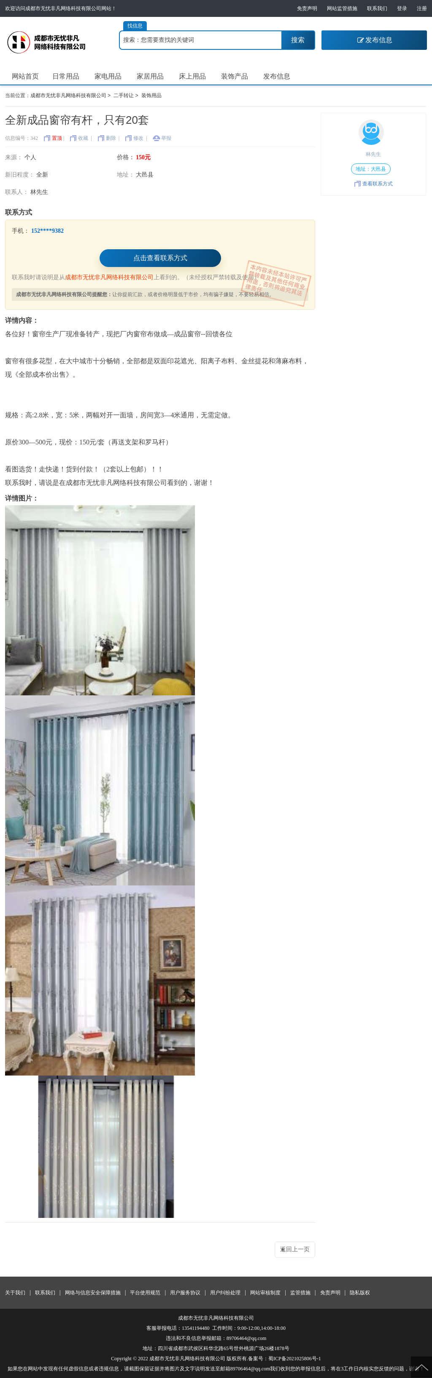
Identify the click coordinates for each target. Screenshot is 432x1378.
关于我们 (15, 1293)
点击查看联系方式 (160, 257)
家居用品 (150, 76)
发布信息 (374, 40)
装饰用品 (151, 96)
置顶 (57, 138)
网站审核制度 (265, 1293)
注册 (422, 8)
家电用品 (108, 76)
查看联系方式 (377, 184)
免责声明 (307, 8)
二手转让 (123, 96)
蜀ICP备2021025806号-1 (294, 1359)
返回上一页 (295, 1249)
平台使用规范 (145, 1293)
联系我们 (377, 8)
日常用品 (65, 76)
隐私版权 (360, 1293)
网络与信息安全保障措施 (93, 1293)
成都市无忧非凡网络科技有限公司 (68, 96)
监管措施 (300, 1293)
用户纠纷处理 (225, 1293)
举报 (166, 138)
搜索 (298, 40)
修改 (138, 138)
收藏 (83, 138)
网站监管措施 (342, 8)
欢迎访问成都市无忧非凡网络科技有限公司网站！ (60, 8)
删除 (111, 138)
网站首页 (25, 76)
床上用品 (192, 76)
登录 (402, 8)
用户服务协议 (185, 1293)
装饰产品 (234, 76)
